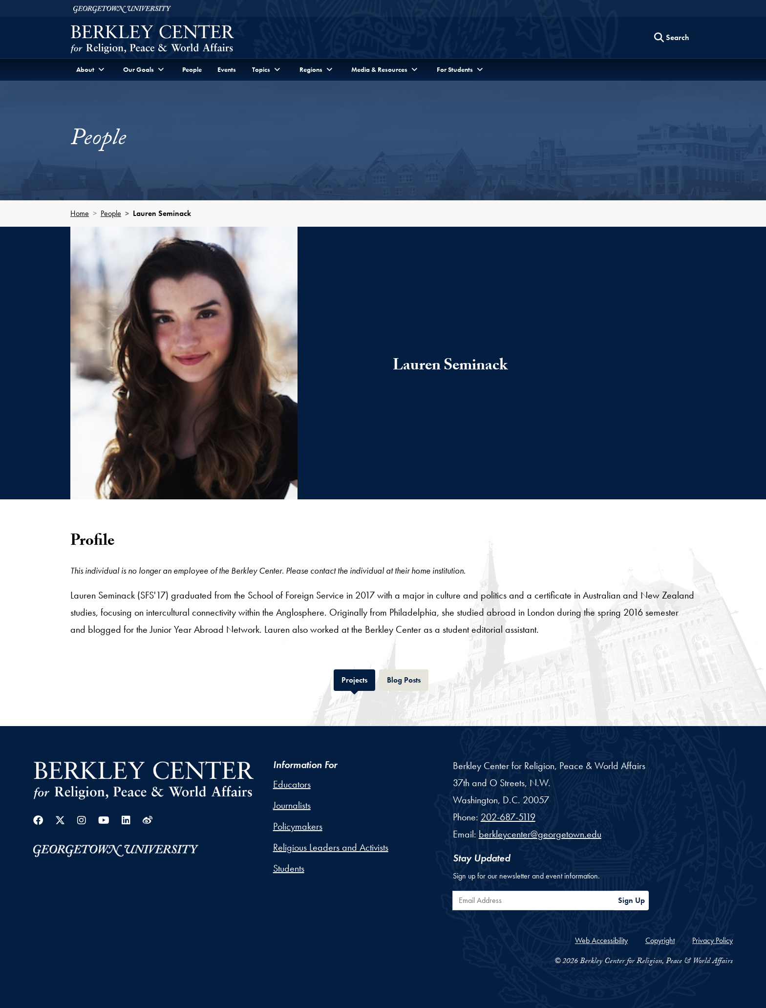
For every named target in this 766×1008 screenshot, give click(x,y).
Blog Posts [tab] (407, 679)
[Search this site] (672, 37)
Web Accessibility (601, 940)
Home (79, 213)
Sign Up (631, 900)
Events (226, 69)
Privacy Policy (712, 940)
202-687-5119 (508, 817)
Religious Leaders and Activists (330, 847)
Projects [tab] (358, 679)
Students (288, 868)
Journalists (292, 805)
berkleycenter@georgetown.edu (540, 834)
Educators (292, 784)
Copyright (660, 940)
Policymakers (297, 826)
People (192, 69)
